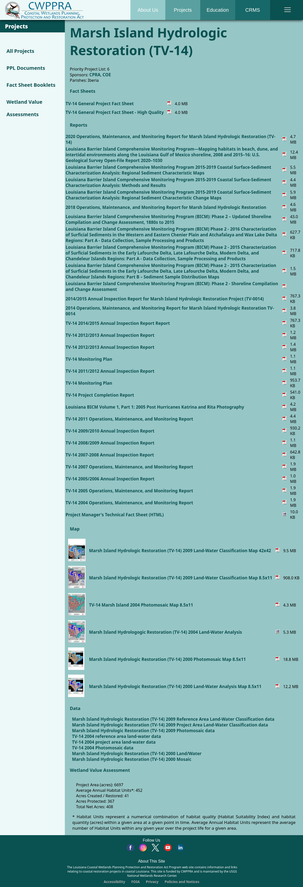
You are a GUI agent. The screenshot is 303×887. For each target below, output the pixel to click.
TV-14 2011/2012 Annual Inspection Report (110, 371)
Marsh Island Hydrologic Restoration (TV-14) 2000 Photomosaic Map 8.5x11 (167, 659)
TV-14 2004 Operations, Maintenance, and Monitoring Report (129, 503)
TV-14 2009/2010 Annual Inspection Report (110, 431)
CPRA (94, 75)
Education (218, 10)
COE (106, 75)
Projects (183, 10)
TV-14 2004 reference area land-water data (116, 736)
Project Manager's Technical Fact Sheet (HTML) (115, 515)
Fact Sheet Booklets (30, 85)
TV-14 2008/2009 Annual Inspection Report (110, 443)
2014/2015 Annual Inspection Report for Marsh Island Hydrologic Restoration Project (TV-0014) (165, 299)
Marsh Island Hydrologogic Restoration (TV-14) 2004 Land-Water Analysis (165, 632)
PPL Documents (25, 68)
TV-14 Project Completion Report (100, 395)
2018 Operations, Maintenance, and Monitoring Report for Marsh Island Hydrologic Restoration (166, 207)
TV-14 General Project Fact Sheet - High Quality (115, 112)
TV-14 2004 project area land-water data (114, 742)
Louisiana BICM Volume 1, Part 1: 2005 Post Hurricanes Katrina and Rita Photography (155, 407)
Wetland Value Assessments (24, 108)
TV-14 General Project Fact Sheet (100, 103)
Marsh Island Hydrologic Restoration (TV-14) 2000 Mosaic (132, 759)
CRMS (252, 10)
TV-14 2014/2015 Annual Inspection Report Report (118, 323)
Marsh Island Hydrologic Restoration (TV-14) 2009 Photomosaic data (143, 730)
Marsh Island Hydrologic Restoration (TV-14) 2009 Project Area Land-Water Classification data (170, 725)
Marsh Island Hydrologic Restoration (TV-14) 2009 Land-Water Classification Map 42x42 (180, 550)
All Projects (20, 51)
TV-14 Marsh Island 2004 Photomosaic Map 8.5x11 (141, 605)
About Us (148, 10)
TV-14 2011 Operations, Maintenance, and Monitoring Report (129, 419)
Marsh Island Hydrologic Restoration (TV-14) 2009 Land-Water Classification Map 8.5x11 (180, 578)
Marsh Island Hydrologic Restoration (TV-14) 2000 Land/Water (137, 753)
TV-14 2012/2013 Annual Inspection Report (110, 335)
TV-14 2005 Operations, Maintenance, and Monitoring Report (129, 491)
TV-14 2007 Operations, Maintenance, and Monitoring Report (129, 467)
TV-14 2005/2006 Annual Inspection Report (110, 479)
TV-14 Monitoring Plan (89, 359)
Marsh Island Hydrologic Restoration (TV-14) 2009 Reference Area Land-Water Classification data (173, 719)
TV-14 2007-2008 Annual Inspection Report (110, 455)
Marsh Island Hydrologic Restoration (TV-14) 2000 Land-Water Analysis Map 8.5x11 (175, 686)
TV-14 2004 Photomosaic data (102, 748)
